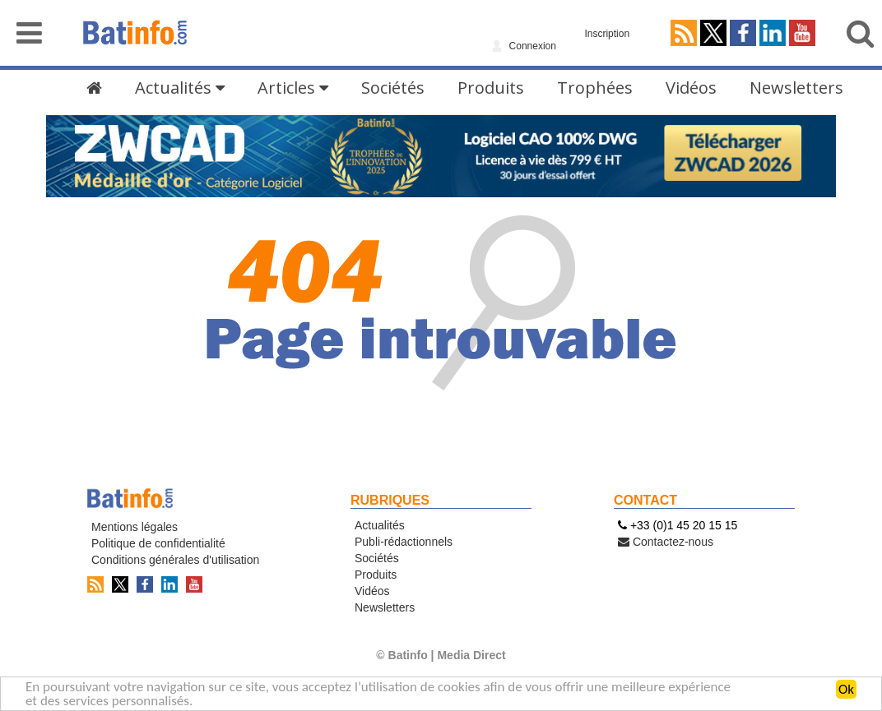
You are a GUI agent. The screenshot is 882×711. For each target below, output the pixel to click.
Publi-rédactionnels (404, 541)
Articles (293, 87)
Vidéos (691, 87)
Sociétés (393, 87)
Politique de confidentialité (158, 543)
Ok (846, 690)
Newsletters (796, 87)
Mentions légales (134, 526)
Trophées (595, 87)
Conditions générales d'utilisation (175, 559)
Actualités (180, 87)
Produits (490, 87)
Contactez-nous (665, 541)
